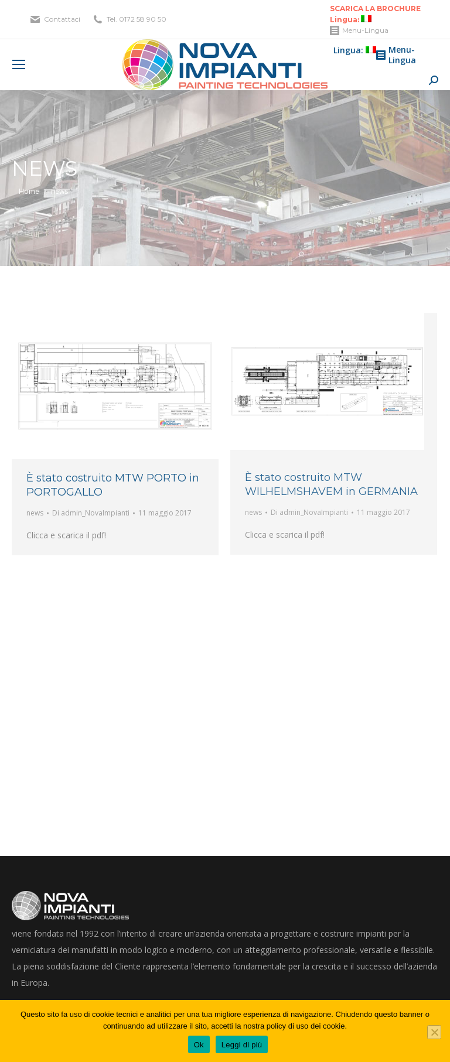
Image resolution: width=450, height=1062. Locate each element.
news (34, 513)
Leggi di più (241, 1044)
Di (90, 513)
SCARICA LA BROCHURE (375, 8)
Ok (199, 1044)
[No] (434, 1032)
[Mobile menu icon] (19, 64)
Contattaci (62, 19)
